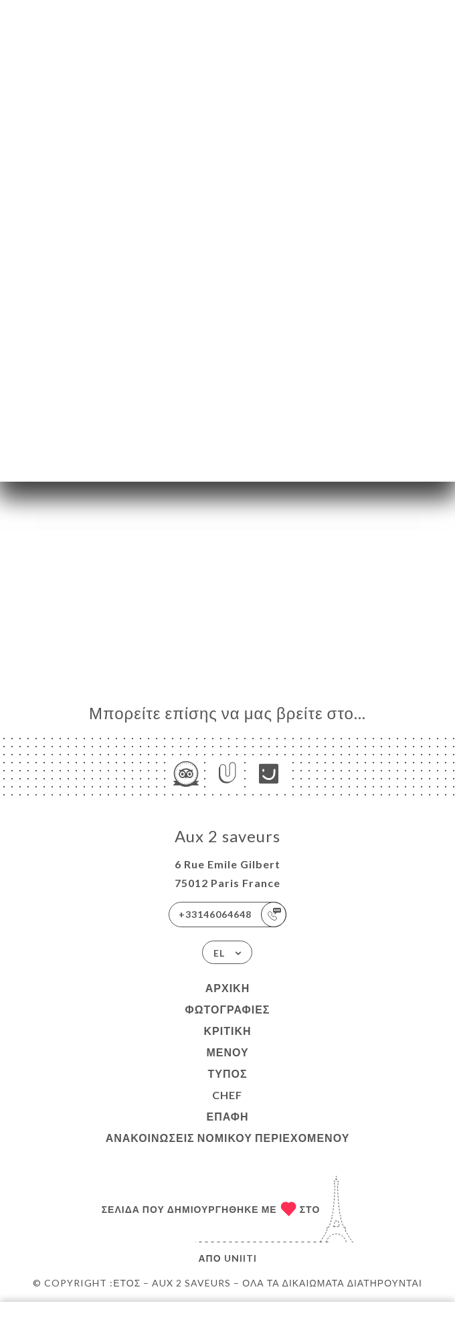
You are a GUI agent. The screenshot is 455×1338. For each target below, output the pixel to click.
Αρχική (227, 987)
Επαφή (227, 1116)
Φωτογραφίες (227, 1009)
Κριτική (227, 1030)
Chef (227, 1094)
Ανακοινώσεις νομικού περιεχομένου (228, 1137)
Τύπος (227, 1073)
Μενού (227, 1052)
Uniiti (240, 1258)
